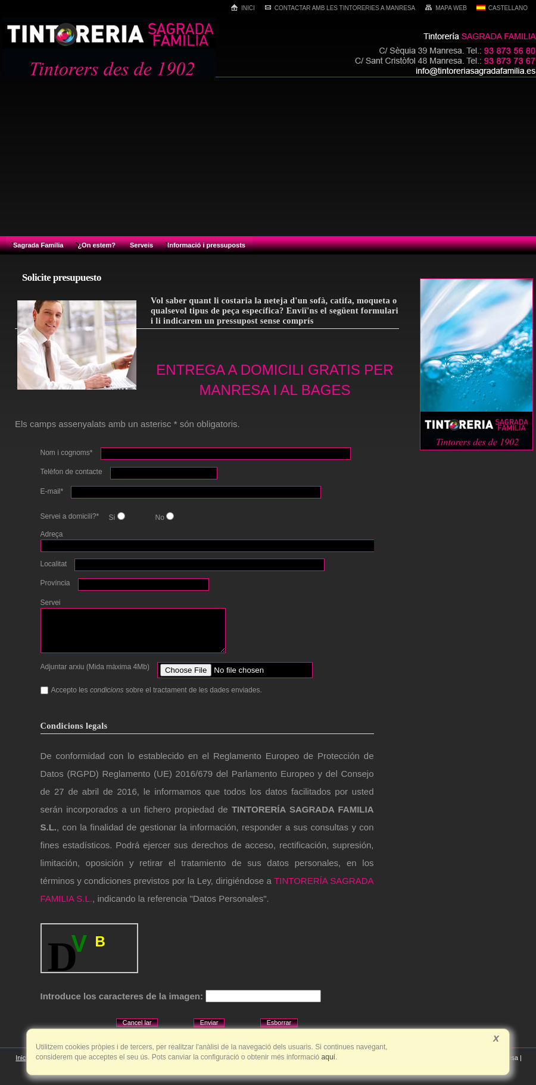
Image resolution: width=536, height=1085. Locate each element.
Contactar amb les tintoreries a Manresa (340, 8)
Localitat (53, 564)
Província (55, 583)
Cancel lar (137, 1022)
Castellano (502, 8)
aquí (327, 1057)
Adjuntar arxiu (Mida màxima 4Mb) (94, 667)
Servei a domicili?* (69, 516)
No (163, 517)
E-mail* (52, 491)
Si (115, 517)
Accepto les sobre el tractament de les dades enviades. (151, 690)
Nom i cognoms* (66, 453)
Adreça (51, 534)
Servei (50, 602)
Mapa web (446, 7)
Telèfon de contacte (71, 472)
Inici (242, 7)
